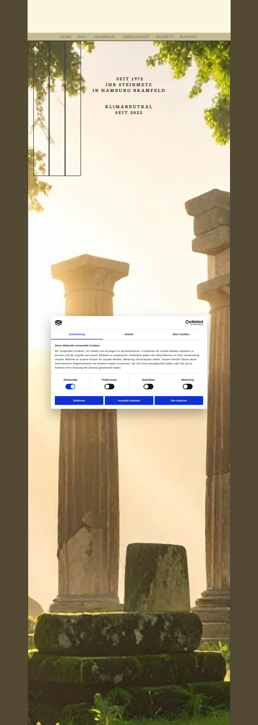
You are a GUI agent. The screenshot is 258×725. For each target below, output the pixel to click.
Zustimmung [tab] (77, 334)
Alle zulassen (179, 400)
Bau (80, 36)
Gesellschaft (136, 36)
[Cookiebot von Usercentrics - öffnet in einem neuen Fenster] (188, 322)
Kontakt (191, 36)
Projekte (166, 36)
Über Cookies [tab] (181, 334)
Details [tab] (129, 334)
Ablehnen (79, 400)
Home (64, 36)
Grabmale (103, 36)
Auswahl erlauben (129, 400)
